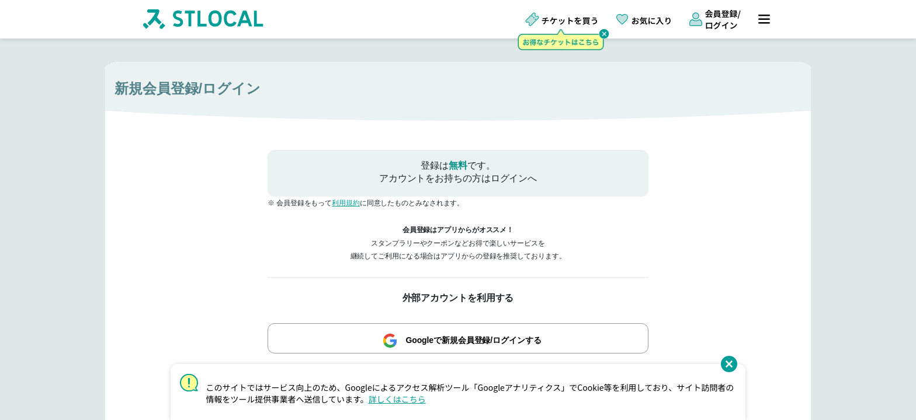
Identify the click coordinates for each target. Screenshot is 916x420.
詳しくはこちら (397, 399)
